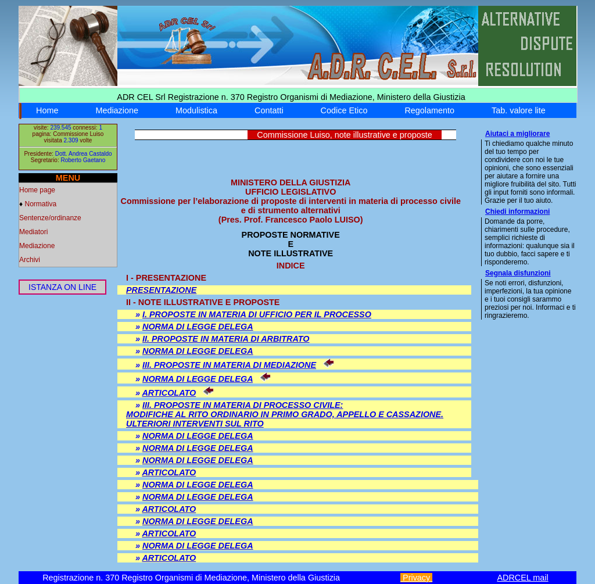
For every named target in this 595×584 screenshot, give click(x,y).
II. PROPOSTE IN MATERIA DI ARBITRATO (226, 338)
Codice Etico (344, 110)
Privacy (416, 577)
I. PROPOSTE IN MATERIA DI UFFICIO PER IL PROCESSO (256, 314)
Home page (37, 190)
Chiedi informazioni (517, 211)
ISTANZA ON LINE (62, 287)
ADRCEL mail (522, 577)
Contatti (269, 110)
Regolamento (429, 110)
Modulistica (196, 110)
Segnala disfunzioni (518, 273)
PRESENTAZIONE (161, 290)
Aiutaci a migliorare (517, 134)
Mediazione (116, 110)
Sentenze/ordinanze (50, 218)
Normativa (40, 204)
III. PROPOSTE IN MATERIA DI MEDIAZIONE (229, 365)
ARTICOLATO (169, 392)
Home (47, 110)
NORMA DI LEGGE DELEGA (197, 326)
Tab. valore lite (519, 110)
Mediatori (33, 232)
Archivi (29, 260)
